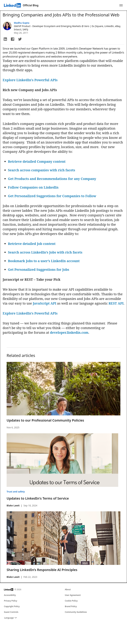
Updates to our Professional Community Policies (45, 420)
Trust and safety (16, 491)
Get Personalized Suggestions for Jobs (38, 269)
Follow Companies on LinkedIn (33, 187)
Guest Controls (11, 612)
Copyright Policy (12, 606)
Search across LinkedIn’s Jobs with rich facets (45, 252)
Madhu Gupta (21, 22)
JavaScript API (44, 303)
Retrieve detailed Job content (32, 243)
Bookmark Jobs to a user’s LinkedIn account (44, 261)
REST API (116, 303)
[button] (5, 39)
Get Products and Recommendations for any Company (52, 178)
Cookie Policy (71, 600)
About (68, 589)
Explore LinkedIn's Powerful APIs (30, 80)
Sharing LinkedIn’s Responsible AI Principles (42, 570)
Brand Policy (71, 606)
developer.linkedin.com (69, 332)
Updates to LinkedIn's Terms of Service (38, 498)
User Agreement (73, 595)
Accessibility (10, 595)
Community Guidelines (76, 612)
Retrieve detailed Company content (36, 161)
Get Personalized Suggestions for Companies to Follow (52, 196)
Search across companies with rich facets (41, 170)
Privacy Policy (10, 600)
